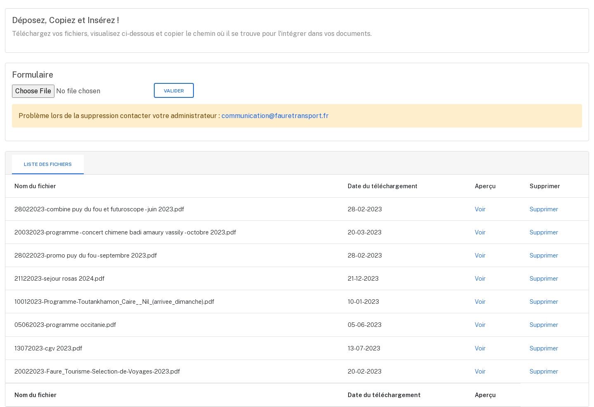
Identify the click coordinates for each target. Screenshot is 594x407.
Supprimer (544, 209)
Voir (480, 209)
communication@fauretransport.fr (275, 116)
